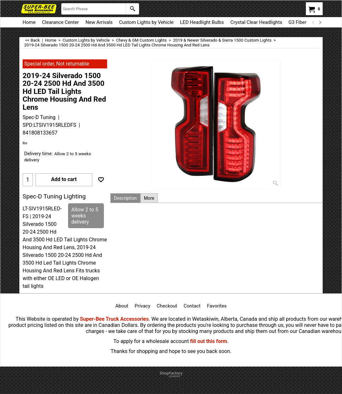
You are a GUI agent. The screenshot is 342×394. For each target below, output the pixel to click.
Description (125, 198)
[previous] (313, 22)
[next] (320, 22)
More (149, 198)
